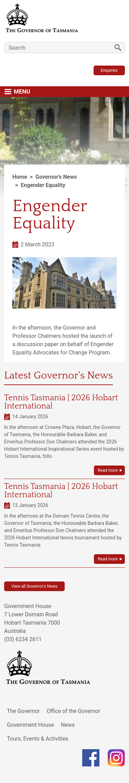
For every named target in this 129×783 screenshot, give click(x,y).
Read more (108, 470)
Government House (30, 725)
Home (19, 177)
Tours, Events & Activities (37, 738)
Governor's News (56, 177)
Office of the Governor (73, 711)
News (68, 725)
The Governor (23, 711)
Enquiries (109, 70)
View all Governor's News (34, 586)
